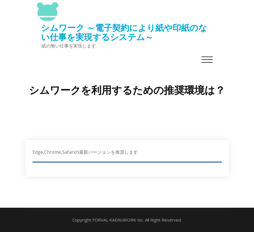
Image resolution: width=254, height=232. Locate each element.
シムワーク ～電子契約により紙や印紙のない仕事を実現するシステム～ (124, 32)
